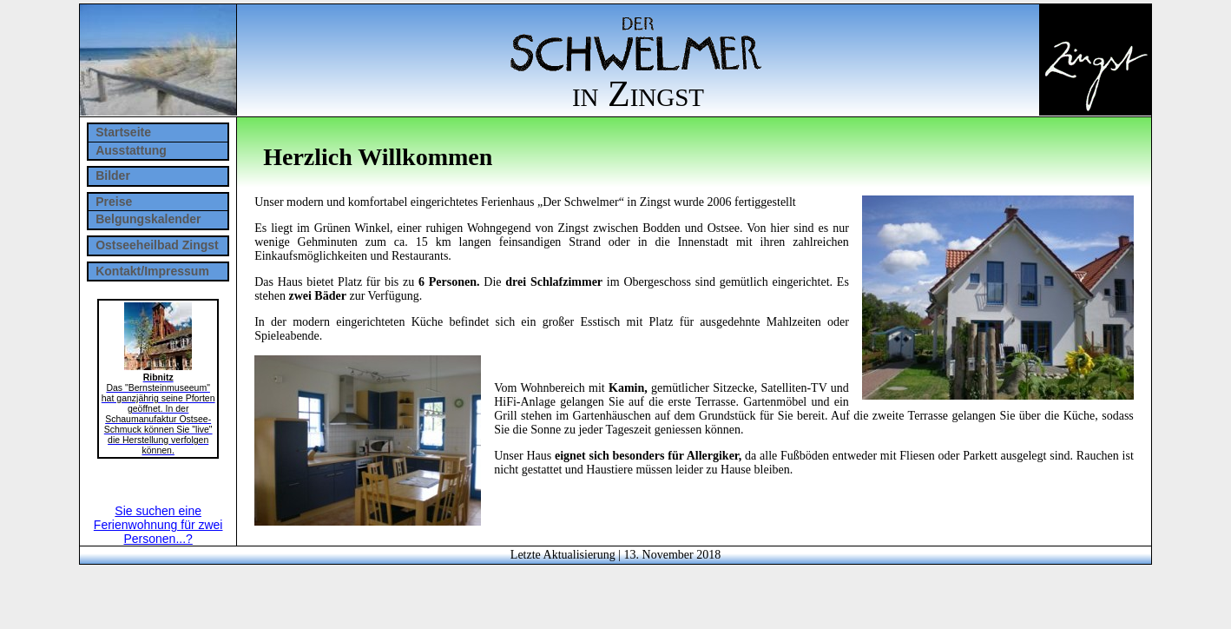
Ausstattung (131, 150)
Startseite (123, 132)
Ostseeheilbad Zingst (157, 245)
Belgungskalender (148, 219)
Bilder (112, 175)
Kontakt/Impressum (152, 271)
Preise (113, 202)
